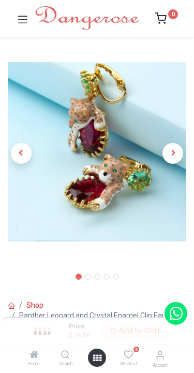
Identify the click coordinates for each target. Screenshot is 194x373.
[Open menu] (97, 358)
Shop (34, 305)
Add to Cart (134, 330)
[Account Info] (160, 355)
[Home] (34, 355)
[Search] (65, 355)
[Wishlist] (129, 355)
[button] (21, 153)
